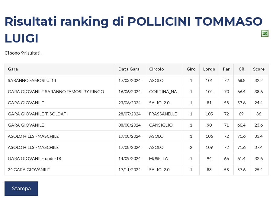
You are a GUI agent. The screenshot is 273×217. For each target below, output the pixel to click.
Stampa (21, 188)
